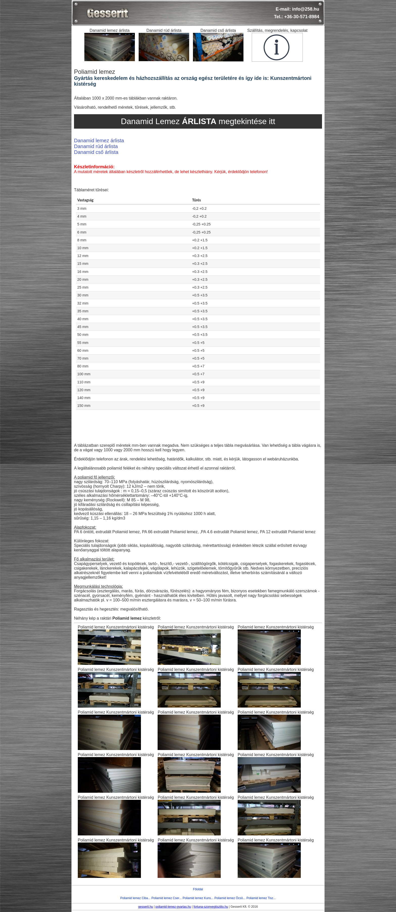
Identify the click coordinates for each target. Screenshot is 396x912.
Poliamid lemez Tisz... (261, 898)
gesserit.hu (145, 906)
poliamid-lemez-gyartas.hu (173, 906)
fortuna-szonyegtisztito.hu (210, 906)
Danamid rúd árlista (96, 146)
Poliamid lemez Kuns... (198, 898)
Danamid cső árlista (96, 152)
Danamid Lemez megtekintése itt (198, 121)
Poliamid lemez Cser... (167, 898)
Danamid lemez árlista (99, 140)
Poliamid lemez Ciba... (135, 898)
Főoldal (198, 889)
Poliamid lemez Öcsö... (229, 898)
